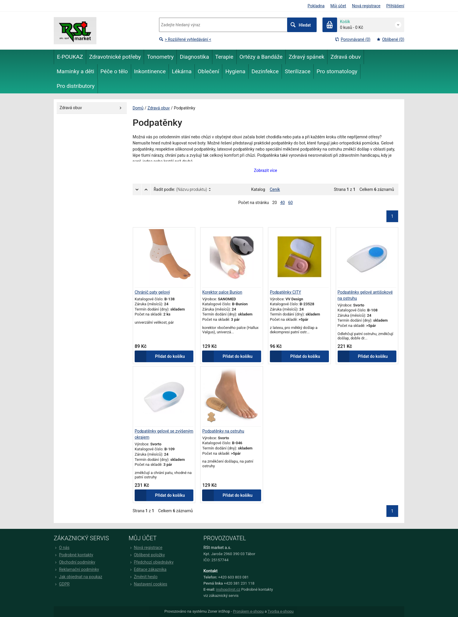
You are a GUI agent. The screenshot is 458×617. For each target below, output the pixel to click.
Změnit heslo (143, 576)
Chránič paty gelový (152, 292)
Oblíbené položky (147, 554)
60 (290, 202)
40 (282, 202)
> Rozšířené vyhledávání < (185, 39)
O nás (62, 547)
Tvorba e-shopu (281, 611)
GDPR (62, 584)
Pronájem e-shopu (248, 611)
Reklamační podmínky (76, 569)
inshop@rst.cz (228, 589)
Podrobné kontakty (73, 554)
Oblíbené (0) (390, 39)
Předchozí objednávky (151, 562)
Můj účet (338, 6)
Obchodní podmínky (74, 562)
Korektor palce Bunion (222, 292)
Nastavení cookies (148, 584)
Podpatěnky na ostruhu (223, 431)
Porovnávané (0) (352, 39)
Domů (138, 108)
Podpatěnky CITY (285, 292)
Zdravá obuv (159, 108)
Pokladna (316, 6)
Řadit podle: (180, 189)
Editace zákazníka (147, 569)
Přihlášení (395, 6)
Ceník (275, 189)
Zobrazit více (265, 170)
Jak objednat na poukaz (78, 576)
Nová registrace (366, 6)
